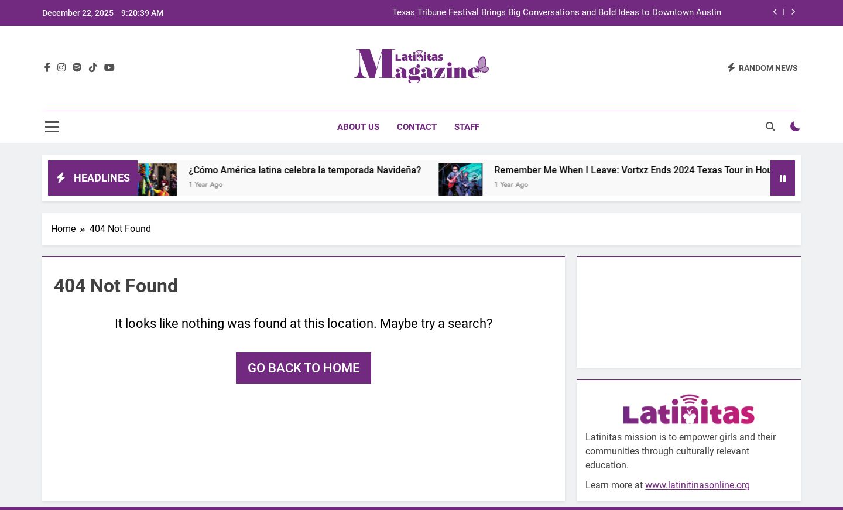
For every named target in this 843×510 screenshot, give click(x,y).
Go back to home (303, 368)
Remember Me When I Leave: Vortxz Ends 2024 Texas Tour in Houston (653, 170)
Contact (417, 127)
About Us (358, 127)
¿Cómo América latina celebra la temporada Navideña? (315, 170)
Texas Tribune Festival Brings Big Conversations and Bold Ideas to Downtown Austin (556, 13)
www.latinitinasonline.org (697, 485)
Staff (466, 127)
